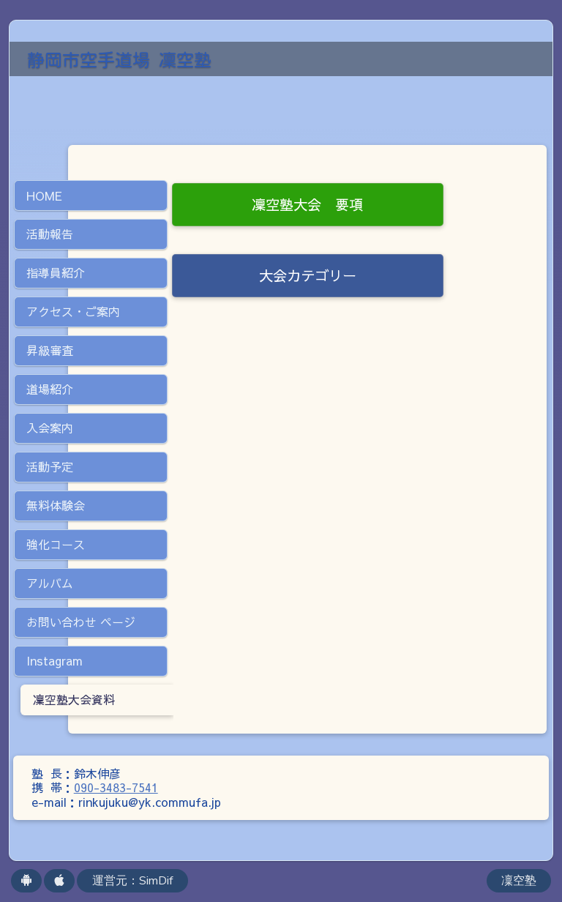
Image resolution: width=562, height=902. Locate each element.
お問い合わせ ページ (80, 622)
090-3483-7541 (116, 787)
